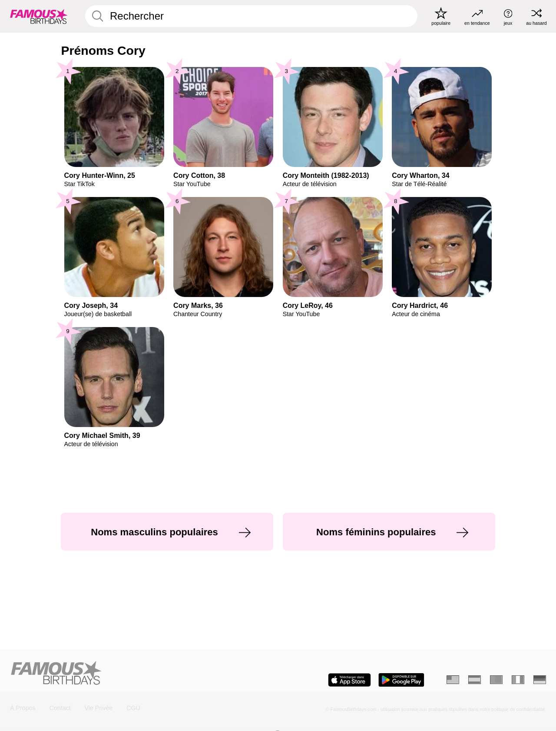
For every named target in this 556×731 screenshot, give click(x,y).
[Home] (141, 674)
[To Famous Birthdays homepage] (39, 16)
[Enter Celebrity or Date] (251, 16)
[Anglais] (453, 679)
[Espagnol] (474, 679)
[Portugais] (496, 679)
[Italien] (518, 679)
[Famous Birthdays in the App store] (349, 680)
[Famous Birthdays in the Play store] (401, 680)
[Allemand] (539, 679)
